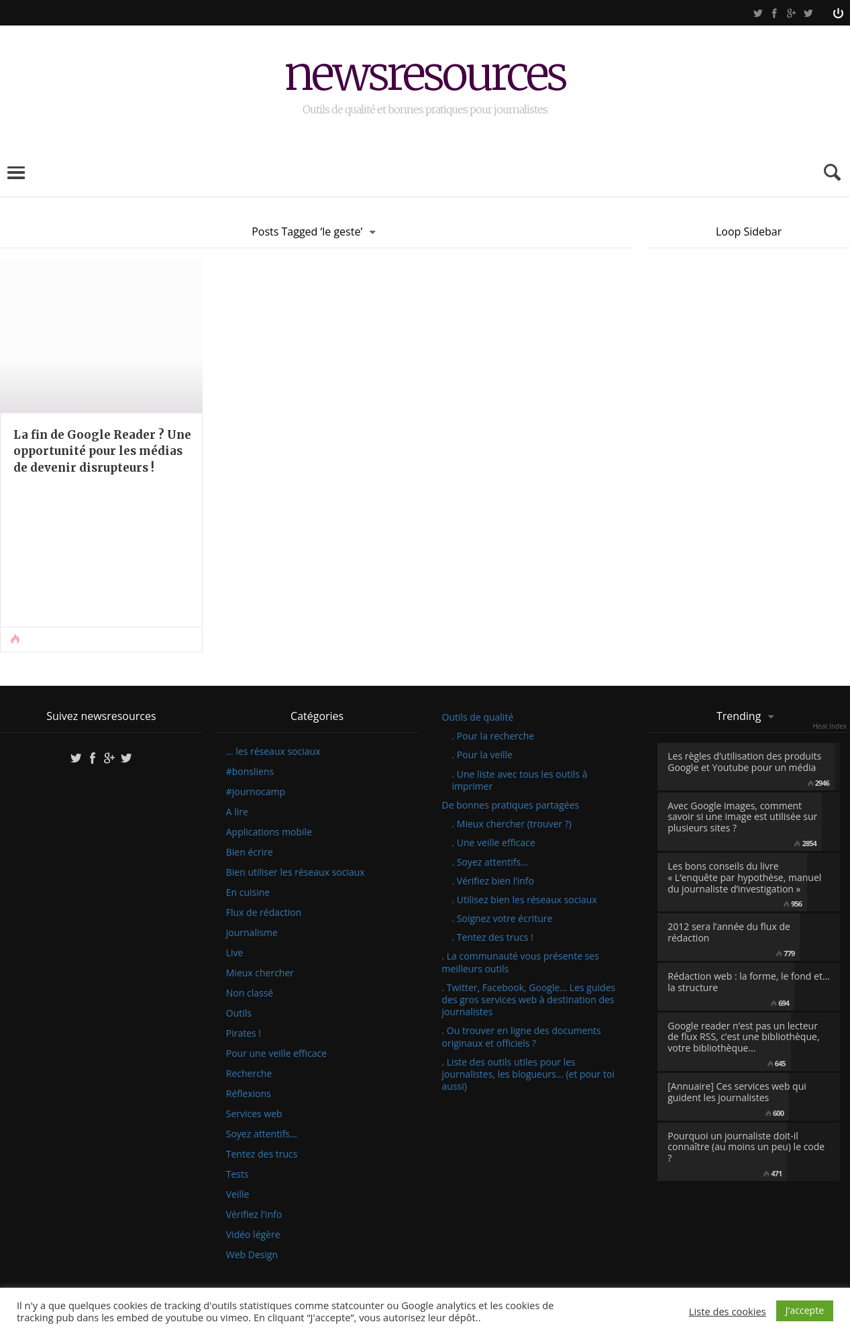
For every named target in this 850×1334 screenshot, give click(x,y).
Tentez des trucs (262, 1154)
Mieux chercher (260, 973)
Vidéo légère (253, 1235)
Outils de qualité (478, 717)
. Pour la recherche (493, 735)
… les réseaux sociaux (273, 752)
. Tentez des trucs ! (492, 937)
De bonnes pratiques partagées (511, 805)
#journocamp (255, 792)
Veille (238, 1194)
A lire (237, 812)
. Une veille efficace (493, 842)
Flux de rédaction (264, 913)
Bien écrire (249, 852)
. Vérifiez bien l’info (493, 880)
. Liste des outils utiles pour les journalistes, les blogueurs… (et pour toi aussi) (528, 1074)
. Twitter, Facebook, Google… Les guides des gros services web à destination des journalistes (529, 999)
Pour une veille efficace (276, 1053)
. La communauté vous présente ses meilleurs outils (520, 962)
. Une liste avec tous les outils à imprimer (520, 780)
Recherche (249, 1074)
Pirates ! (243, 1033)
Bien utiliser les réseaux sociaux (295, 872)
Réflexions (248, 1094)
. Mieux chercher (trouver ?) (512, 823)
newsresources (425, 75)
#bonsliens (250, 772)
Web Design (252, 1255)
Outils (239, 1013)
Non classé (249, 993)
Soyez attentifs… (261, 1134)
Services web (254, 1114)
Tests (237, 1174)
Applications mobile (269, 832)
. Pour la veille (482, 754)
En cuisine (248, 892)
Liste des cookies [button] (727, 1311)
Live (235, 953)
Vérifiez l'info (254, 1215)
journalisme (252, 933)
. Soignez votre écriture (502, 918)
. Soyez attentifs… (490, 862)
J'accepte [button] (805, 1310)
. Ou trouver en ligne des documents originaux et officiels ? (521, 1036)
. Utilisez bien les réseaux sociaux (524, 899)
